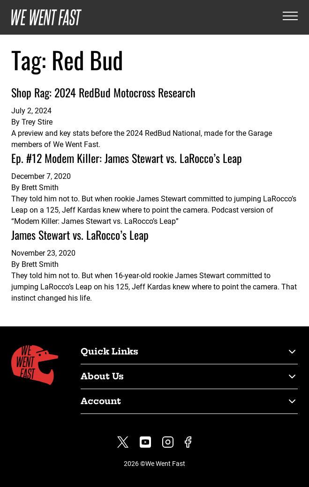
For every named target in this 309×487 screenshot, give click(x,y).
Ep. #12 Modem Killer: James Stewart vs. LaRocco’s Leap (126, 157)
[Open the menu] (290, 17)
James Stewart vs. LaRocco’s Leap (80, 234)
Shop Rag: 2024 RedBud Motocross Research (103, 92)
